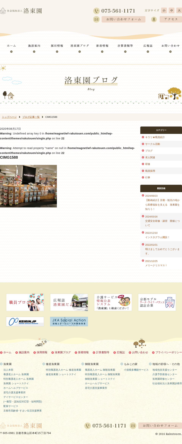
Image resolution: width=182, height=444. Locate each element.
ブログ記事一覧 (31, 117)
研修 (147, 164)
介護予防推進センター (164, 374)
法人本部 (8, 369)
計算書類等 (102, 352)
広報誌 (121, 352)
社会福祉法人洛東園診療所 (167, 383)
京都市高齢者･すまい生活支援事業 (22, 410)
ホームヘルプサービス (15, 388)
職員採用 (150, 170)
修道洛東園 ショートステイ (61, 374)
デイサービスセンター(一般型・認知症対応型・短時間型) (22, 399)
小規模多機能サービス (136, 369)
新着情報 (83, 352)
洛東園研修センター (163, 378)
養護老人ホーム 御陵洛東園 (100, 369)
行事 (147, 177)
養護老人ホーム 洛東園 (16, 374)
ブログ (149, 150)
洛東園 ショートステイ (16, 383)
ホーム (7, 352)
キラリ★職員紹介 (155, 137)
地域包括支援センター (164, 369)
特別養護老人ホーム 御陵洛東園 (102, 374)
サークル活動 (152, 144)
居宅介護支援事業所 (14, 392)
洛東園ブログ (63, 352)
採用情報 (42, 352)
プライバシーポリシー (168, 352)
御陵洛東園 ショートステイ (100, 378)
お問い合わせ (140, 352)
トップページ (9, 117)
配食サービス (10, 406)
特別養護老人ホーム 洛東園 (18, 378)
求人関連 (150, 157)
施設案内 (24, 352)
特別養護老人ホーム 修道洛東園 (63, 369)
